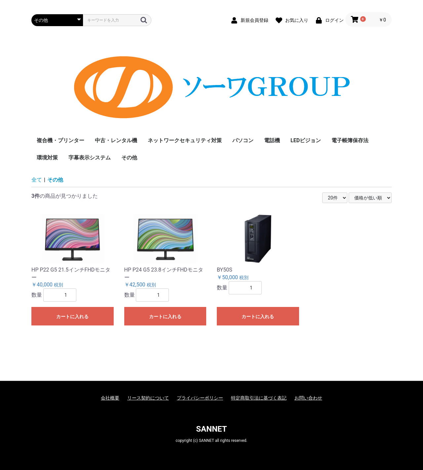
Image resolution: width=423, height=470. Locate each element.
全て (36, 180)
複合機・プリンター (60, 140)
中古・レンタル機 (116, 140)
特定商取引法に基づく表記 (259, 398)
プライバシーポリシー (200, 398)
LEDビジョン (305, 140)
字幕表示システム (89, 157)
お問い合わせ (308, 398)
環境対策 (47, 157)
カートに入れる (72, 316)
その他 (129, 157)
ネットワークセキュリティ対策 (185, 140)
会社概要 (110, 398)
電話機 (272, 140)
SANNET (211, 429)
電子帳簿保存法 (349, 140)
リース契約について (148, 398)
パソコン (242, 140)
